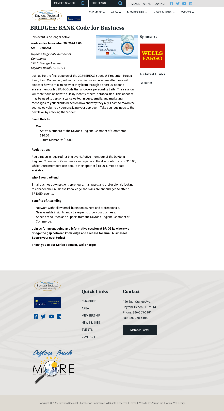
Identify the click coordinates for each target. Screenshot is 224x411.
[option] (152, 55)
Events (187, 12)
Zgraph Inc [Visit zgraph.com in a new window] (157, 403)
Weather (146, 83)
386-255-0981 (142, 312)
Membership (137, 12)
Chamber (97, 12)
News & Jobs (164, 12)
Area (116, 12)
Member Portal (141, 4)
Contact (160, 4)
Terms (132, 403)
